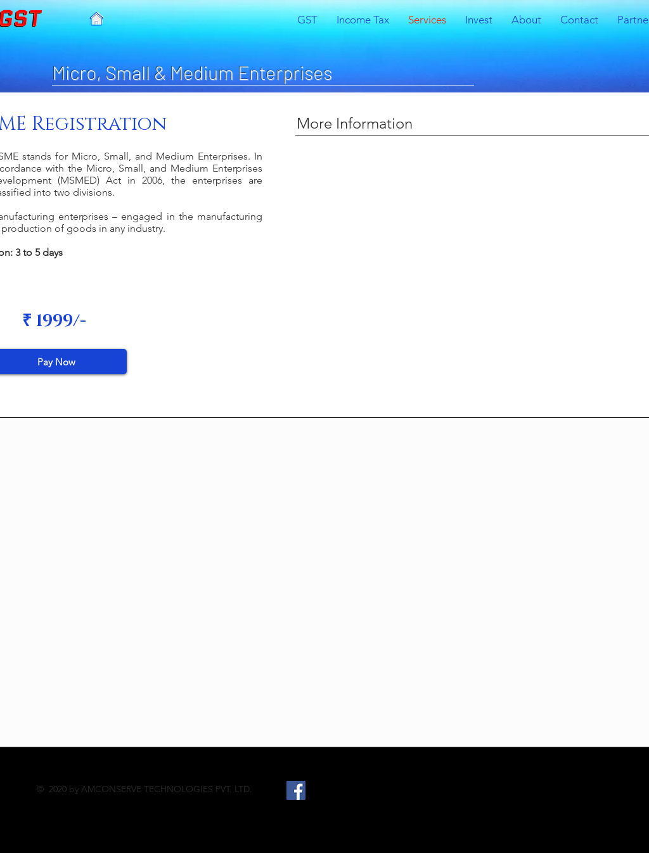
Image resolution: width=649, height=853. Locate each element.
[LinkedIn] (350, 790)
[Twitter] (323, 790)
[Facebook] (295, 790)
